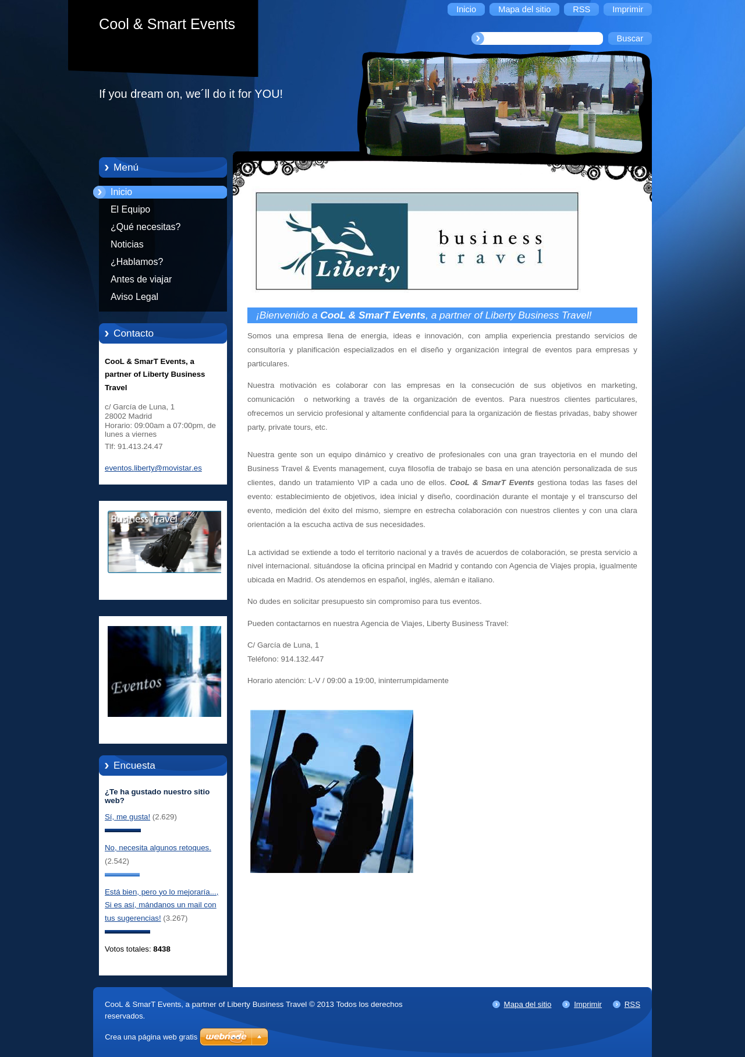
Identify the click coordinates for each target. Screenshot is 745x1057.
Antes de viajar (141, 279)
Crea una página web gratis (151, 1037)
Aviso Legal (134, 297)
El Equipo (130, 209)
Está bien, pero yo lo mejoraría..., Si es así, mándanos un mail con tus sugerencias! (161, 905)
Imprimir (588, 1004)
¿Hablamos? (137, 262)
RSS (632, 1004)
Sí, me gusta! (127, 816)
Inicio (121, 192)
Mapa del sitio (528, 1004)
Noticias (127, 244)
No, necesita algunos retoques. (158, 847)
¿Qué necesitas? (145, 227)
